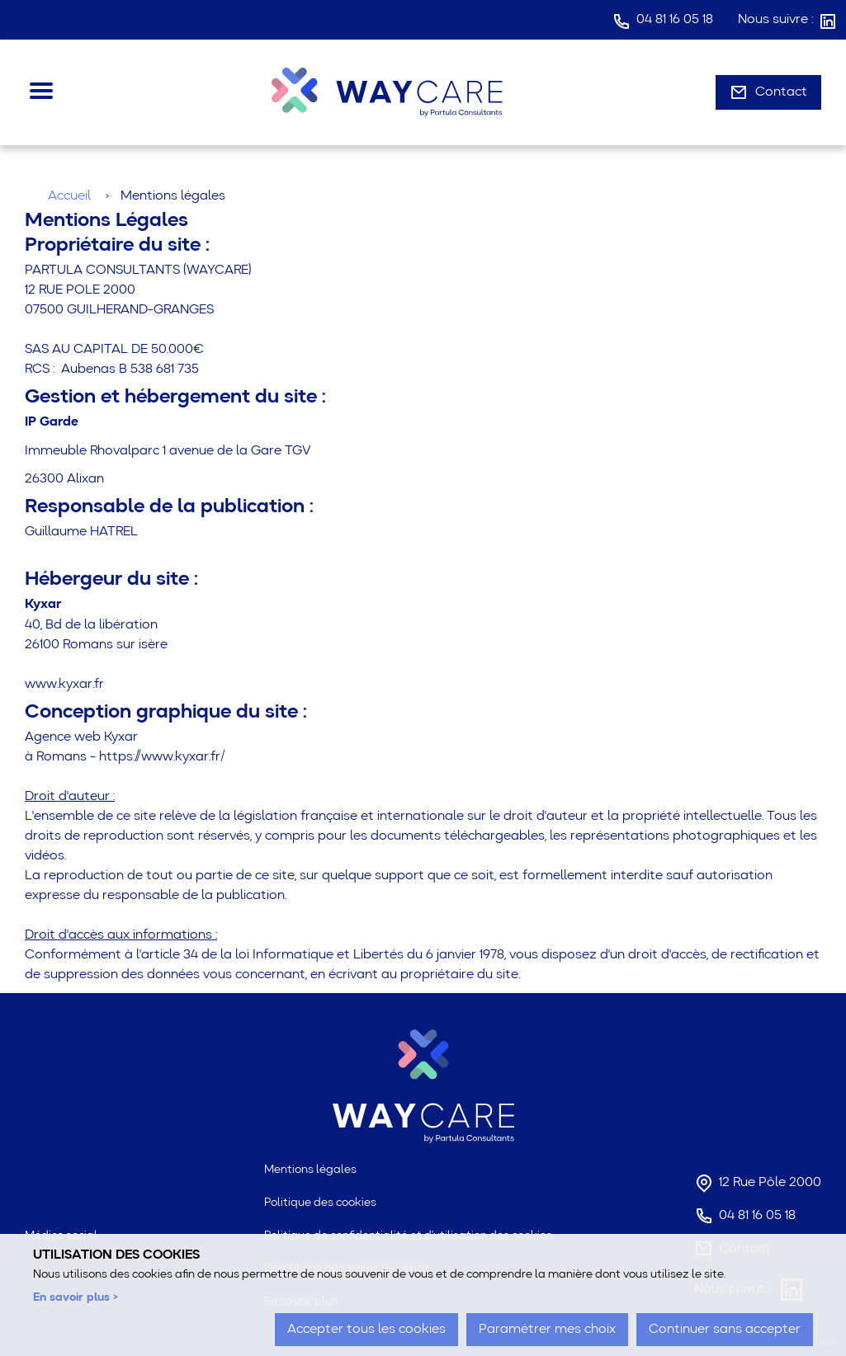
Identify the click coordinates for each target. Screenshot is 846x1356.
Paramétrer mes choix (547, 1329)
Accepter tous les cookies (366, 1329)
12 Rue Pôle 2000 (770, 1182)
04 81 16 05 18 (674, 19)
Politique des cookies (320, 1202)
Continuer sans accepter (725, 1329)
